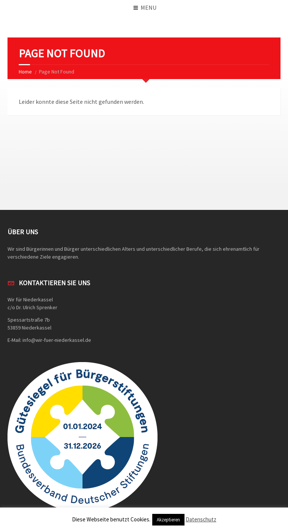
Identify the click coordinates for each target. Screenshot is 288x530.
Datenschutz (201, 519)
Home (25, 71)
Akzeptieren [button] (168, 520)
